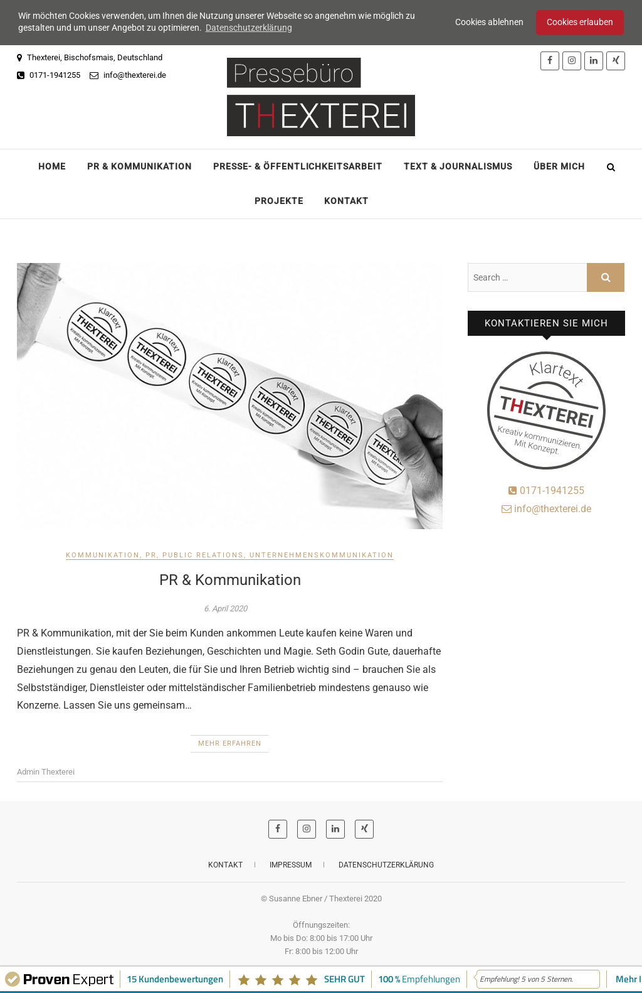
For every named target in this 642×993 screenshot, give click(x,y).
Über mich (559, 165)
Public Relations (203, 554)
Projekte (279, 200)
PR (151, 554)
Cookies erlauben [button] (580, 22)
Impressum (291, 864)
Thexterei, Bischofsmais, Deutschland (89, 56)
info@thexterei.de (128, 73)
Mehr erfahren (229, 743)
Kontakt (346, 200)
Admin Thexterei (46, 771)
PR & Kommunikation (139, 165)
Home (52, 165)
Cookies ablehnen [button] (489, 22)
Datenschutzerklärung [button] (249, 28)
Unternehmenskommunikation (322, 554)
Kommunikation (103, 554)
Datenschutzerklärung (386, 864)
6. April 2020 (225, 608)
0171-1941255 (48, 73)
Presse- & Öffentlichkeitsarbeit (297, 165)
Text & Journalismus (458, 165)
